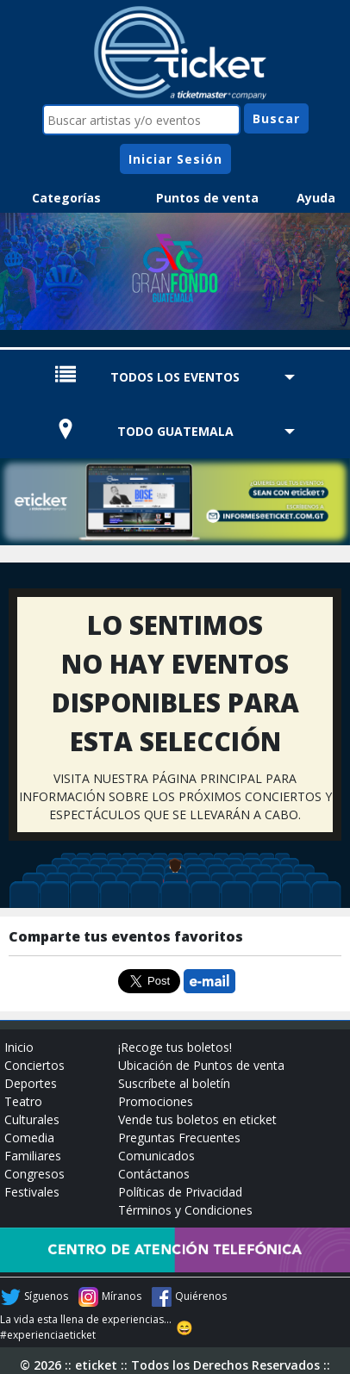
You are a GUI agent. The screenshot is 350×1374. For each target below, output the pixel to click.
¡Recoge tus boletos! (175, 1047)
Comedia (29, 1137)
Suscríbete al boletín (174, 1083)
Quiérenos (201, 1296)
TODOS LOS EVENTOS (175, 377)
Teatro (23, 1101)
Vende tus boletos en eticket (197, 1119)
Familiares (32, 1155)
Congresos (34, 1174)
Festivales (31, 1192)
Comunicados (156, 1155)
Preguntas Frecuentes (179, 1137)
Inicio (19, 1047)
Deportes (30, 1083)
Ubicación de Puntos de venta (201, 1065)
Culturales (31, 1119)
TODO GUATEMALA (175, 431)
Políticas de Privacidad (180, 1192)
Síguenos (46, 1296)
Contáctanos (154, 1174)
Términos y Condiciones (185, 1210)
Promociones (155, 1101)
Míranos (121, 1296)
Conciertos (34, 1065)
